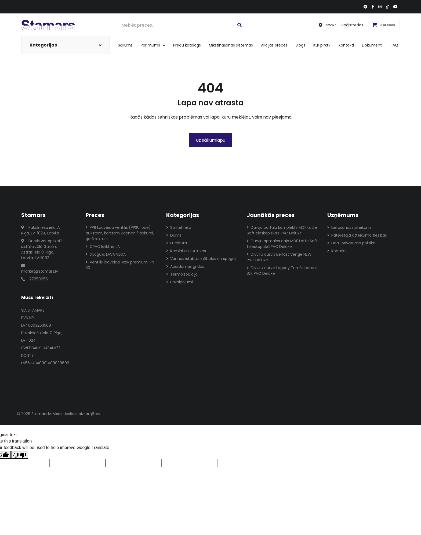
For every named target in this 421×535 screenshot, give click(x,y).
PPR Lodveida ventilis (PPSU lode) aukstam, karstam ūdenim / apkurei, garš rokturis (120, 233)
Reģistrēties (352, 25)
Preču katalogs (187, 45)
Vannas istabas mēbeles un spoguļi (201, 258)
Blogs (300, 45)
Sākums (125, 45)
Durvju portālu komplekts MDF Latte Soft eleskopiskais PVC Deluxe (282, 230)
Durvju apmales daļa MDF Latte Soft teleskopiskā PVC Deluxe (282, 243)
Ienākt (327, 25)
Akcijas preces (274, 45)
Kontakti (346, 45)
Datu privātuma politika (351, 243)
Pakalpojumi (179, 282)
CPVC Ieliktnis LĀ (103, 246)
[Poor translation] (19, 455)
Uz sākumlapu (210, 140)
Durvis (174, 235)
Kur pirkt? (322, 45)
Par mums (153, 45)
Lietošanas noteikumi (349, 227)
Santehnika (178, 227)
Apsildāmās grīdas (185, 266)
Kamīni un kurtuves (186, 251)
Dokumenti (372, 45)
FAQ (394, 45)
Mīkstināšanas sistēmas (231, 45)
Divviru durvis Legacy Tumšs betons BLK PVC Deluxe (282, 270)
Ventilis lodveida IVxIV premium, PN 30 (120, 264)
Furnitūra (176, 243)
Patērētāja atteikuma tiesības (357, 235)
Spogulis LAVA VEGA (106, 254)
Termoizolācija (182, 274)
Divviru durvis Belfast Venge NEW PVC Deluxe (279, 257)
